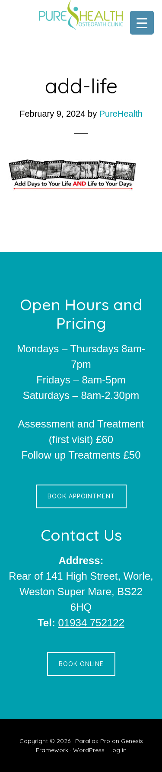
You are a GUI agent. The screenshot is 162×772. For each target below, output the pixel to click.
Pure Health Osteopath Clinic (81, 15)
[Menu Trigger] (142, 23)
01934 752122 (91, 622)
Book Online (81, 664)
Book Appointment (81, 496)
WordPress (89, 750)
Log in (118, 750)
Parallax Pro (92, 741)
